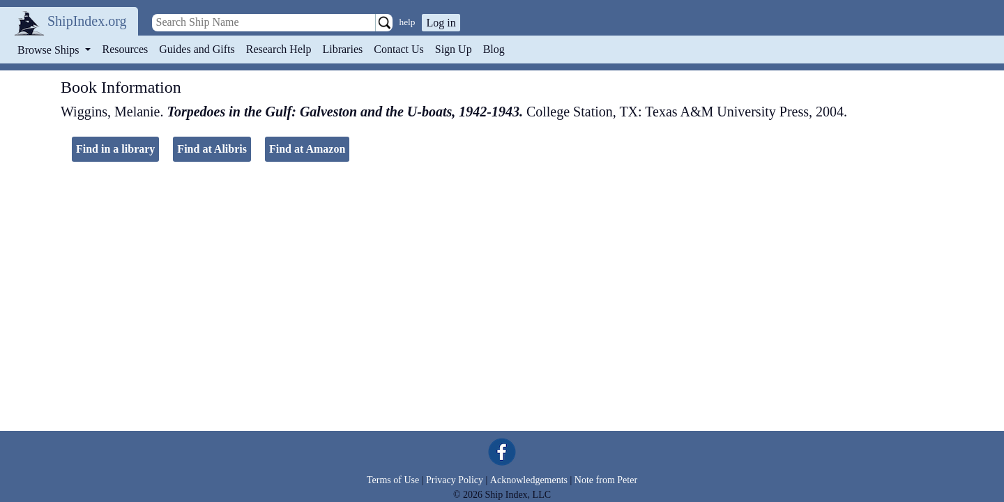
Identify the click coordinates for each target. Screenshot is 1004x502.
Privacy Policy (454, 480)
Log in (440, 23)
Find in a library (115, 149)
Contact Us (399, 49)
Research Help (279, 49)
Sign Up (453, 49)
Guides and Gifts (196, 49)
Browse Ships (49, 50)
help (408, 22)
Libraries (342, 49)
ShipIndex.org (87, 21)
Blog (494, 49)
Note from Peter (606, 480)
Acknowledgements (529, 480)
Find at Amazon (307, 149)
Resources (125, 49)
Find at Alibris (212, 149)
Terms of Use (393, 480)
